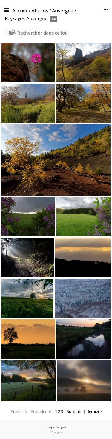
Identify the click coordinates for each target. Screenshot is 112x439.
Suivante (74, 411)
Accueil (20, 10)
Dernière (94, 411)
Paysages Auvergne (26, 18)
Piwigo (56, 432)
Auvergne (62, 10)
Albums (39, 10)
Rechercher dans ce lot (42, 33)
